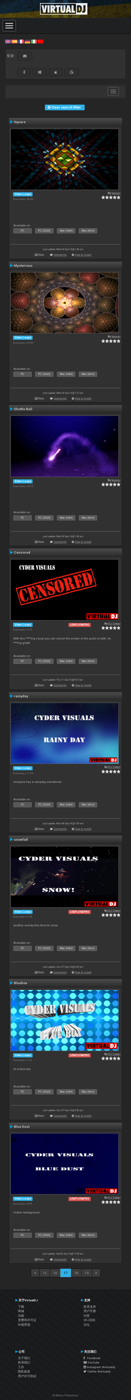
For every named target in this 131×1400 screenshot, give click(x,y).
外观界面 (24, 1324)
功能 (21, 1315)
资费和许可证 (27, 1320)
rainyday (21, 696)
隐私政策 (24, 1371)
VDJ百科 (89, 1320)
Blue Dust (21, 1126)
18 (76, 1273)
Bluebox (20, 983)
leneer (116, 193)
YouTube (91, 1362)
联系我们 (24, 1362)
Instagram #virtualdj (99, 1367)
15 (45, 1273)
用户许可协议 (27, 1376)
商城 (21, 1311)
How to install (83, 255)
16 (55, 1273)
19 (87, 1273)
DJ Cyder (114, 623)
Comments (60, 255)
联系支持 (90, 1307)
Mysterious (23, 265)
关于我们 (24, 1358)
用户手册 (90, 1311)
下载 (21, 1307)
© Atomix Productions (65, 1395)
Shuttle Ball (23, 409)
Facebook (92, 1358)
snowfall (21, 839)
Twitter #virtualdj (97, 1371)
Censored (22, 552)
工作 (21, 1367)
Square (20, 122)
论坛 (87, 1324)
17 (66, 1273)
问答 (87, 1315)
